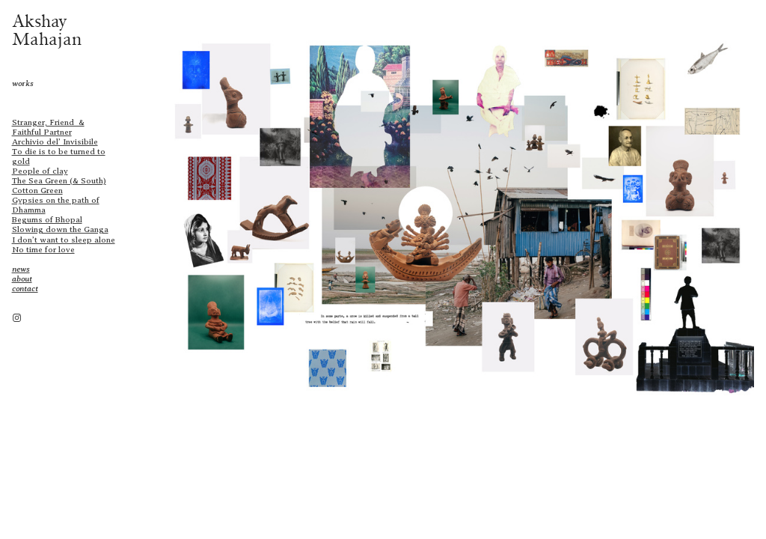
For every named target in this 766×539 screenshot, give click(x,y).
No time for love (43, 249)
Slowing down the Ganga (60, 229)
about (22, 279)
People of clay (40, 170)
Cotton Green (37, 190)
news (21, 269)
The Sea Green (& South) (59, 180)
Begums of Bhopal (47, 219)
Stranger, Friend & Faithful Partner (48, 127)
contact (25, 288)
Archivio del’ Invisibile (55, 141)
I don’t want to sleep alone (63, 239)
